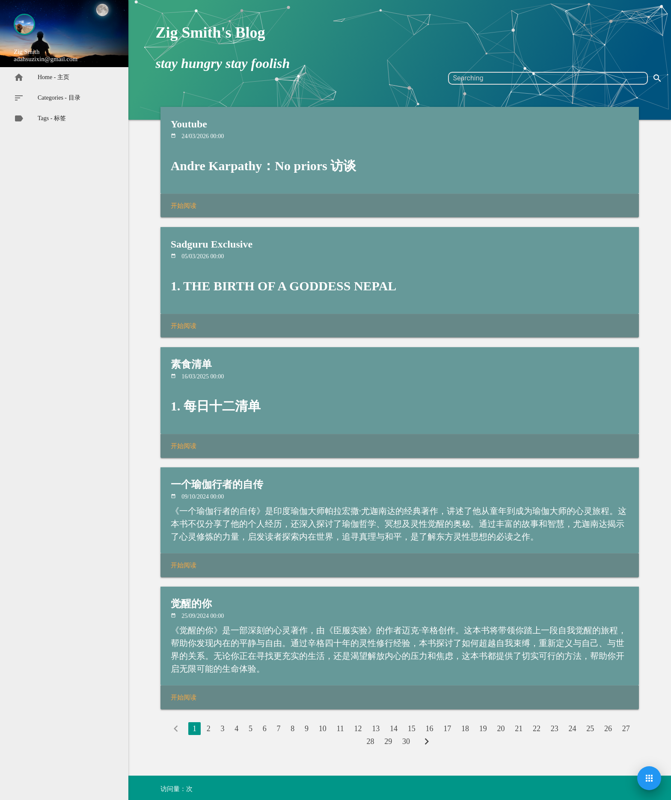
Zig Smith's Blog (210, 32)
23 (554, 728)
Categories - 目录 (47, 98)
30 (406, 741)
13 (376, 728)
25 (590, 728)
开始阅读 (183, 205)
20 (501, 728)
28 (370, 741)
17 (447, 728)
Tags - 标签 (40, 118)
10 (323, 728)
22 (536, 728)
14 (394, 728)
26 (608, 728)
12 (358, 728)
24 (572, 728)
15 (412, 728)
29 (388, 741)
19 (483, 728)
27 (626, 728)
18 (465, 728)
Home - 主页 (41, 77)
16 (429, 728)
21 (519, 728)
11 (340, 728)
